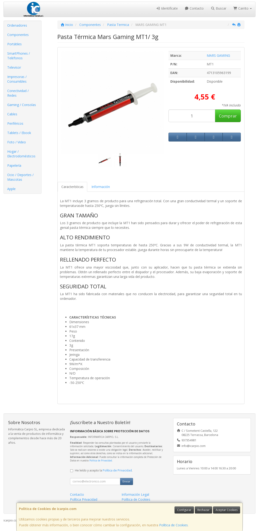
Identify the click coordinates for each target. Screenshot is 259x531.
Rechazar (203, 510)
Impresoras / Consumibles (17, 79)
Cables (12, 114)
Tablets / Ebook (19, 133)
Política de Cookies (173, 525)
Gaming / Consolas (21, 105)
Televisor (14, 67)
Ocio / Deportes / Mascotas (20, 177)
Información (100, 186)
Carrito (242, 8)
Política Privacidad (83, 499)
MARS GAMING (218, 55)
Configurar (184, 510)
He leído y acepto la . (104, 470)
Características (72, 186)
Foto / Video (16, 142)
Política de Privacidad (100, 460)
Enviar (126, 481)
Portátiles (14, 44)
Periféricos (15, 123)
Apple (11, 189)
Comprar (228, 116)
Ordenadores (17, 25)
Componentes (18, 34)
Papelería (14, 165)
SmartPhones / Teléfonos (18, 55)
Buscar (218, 8)
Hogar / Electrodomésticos (21, 153)
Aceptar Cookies (227, 510)
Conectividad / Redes (18, 93)
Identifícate (167, 8)
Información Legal (135, 494)
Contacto (194, 8)
